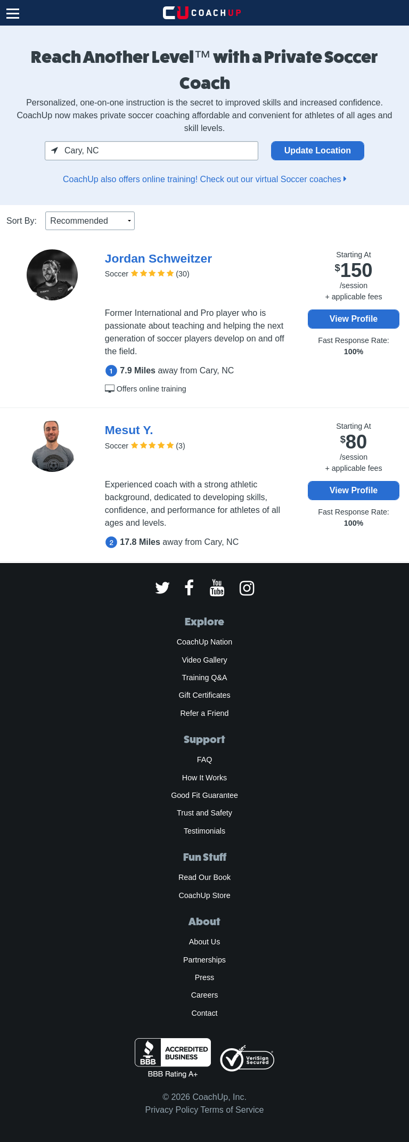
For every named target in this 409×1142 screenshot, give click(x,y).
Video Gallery (204, 660)
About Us (204, 941)
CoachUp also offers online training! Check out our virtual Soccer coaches (204, 179)
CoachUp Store (204, 895)
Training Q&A (204, 677)
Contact (204, 1013)
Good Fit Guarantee (204, 795)
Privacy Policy (172, 1109)
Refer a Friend (205, 713)
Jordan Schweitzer (158, 258)
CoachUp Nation (204, 642)
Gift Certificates (204, 695)
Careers (204, 995)
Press (204, 977)
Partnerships (204, 960)
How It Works (204, 777)
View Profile (354, 318)
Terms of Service (232, 1109)
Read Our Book (204, 877)
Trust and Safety (204, 813)
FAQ (204, 759)
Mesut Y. (129, 430)
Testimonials (204, 831)
